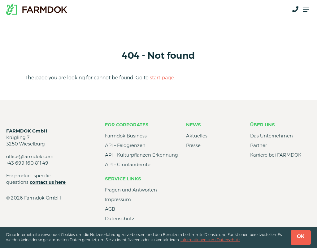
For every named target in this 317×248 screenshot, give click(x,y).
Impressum (118, 199)
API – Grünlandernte (127, 164)
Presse (193, 145)
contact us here (48, 182)
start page (162, 78)
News (193, 125)
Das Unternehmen (271, 136)
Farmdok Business (126, 136)
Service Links (123, 179)
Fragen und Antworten (131, 190)
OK (301, 236)
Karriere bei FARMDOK (275, 155)
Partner (258, 145)
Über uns (262, 125)
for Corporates (127, 125)
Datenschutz (119, 218)
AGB (110, 209)
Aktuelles (196, 136)
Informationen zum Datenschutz (210, 239)
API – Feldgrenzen (125, 145)
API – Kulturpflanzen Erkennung (141, 155)
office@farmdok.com (30, 156)
